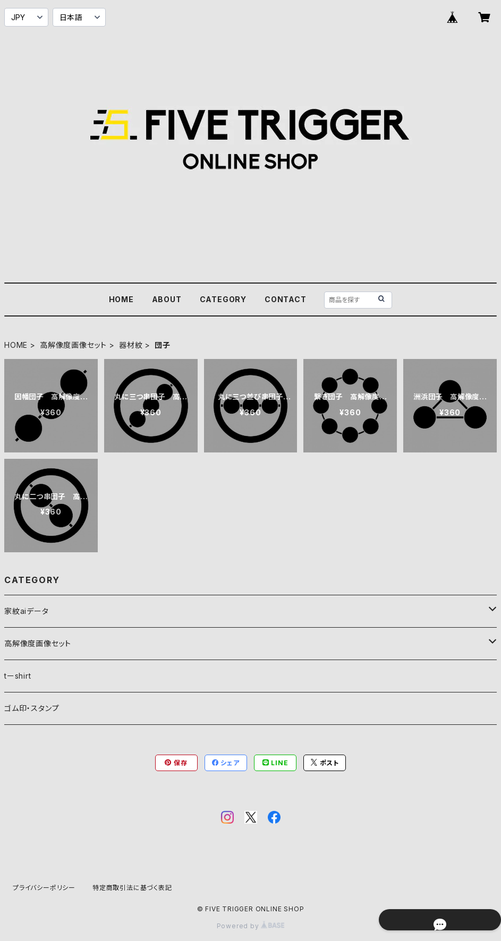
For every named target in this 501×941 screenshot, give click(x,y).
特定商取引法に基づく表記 (132, 888)
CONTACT (286, 299)
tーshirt (17, 675)
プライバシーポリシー (44, 888)
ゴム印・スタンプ (31, 708)
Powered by (251, 926)
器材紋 (130, 344)
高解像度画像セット (73, 344)
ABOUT (167, 299)
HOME (121, 299)
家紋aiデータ (26, 610)
